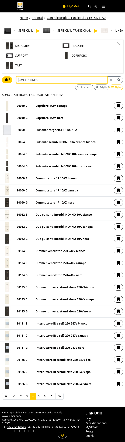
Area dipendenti (96, 423)
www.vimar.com (11, 416)
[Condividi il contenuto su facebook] (9, 431)
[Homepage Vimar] (20, 6)
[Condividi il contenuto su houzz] (29, 431)
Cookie (89, 436)
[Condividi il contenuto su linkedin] (4, 431)
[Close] (119, 44)
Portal (89, 431)
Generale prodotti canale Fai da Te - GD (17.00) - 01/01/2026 (86, 18)
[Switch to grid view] (101, 87)
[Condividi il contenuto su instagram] (19, 431)
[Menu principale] (103, 6)
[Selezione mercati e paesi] (96, 6)
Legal (88, 419)
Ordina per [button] (83, 87)
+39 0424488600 (16, 426)
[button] (118, 105)
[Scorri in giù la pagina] (62, 435)
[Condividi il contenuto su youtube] (24, 431)
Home (24, 18)
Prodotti (37, 18)
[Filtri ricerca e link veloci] (89, 6)
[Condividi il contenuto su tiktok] (34, 431)
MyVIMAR (70, 6)
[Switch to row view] (116, 87)
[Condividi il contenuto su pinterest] (14, 431)
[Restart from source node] (111, 79)
